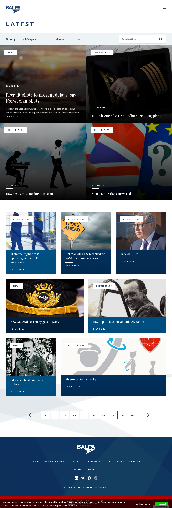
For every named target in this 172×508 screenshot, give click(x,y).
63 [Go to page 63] (103, 415)
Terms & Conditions (85, 487)
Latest (119, 462)
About (35, 462)
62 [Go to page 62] (94, 415)
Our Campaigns (54, 462)
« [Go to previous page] (29, 415)
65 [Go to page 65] (123, 415)
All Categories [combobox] (30, 39)
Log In (77, 469)
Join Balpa (92, 469)
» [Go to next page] (148, 415)
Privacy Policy (100, 487)
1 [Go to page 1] (45, 415)
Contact (135, 462)
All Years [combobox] (59, 39)
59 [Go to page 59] (64, 415)
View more (84, 505)
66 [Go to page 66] (133, 415)
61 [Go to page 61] (84, 415)
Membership (76, 462)
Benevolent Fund (99, 462)
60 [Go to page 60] (74, 415)
